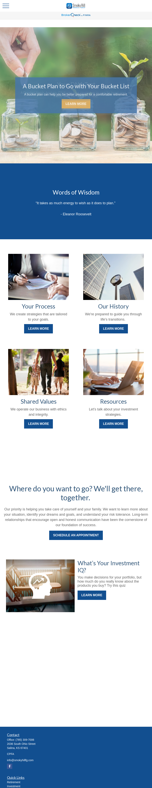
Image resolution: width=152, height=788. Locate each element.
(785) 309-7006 (25, 739)
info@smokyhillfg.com (20, 760)
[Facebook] (9, 766)
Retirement (13, 782)
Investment (13, 786)
